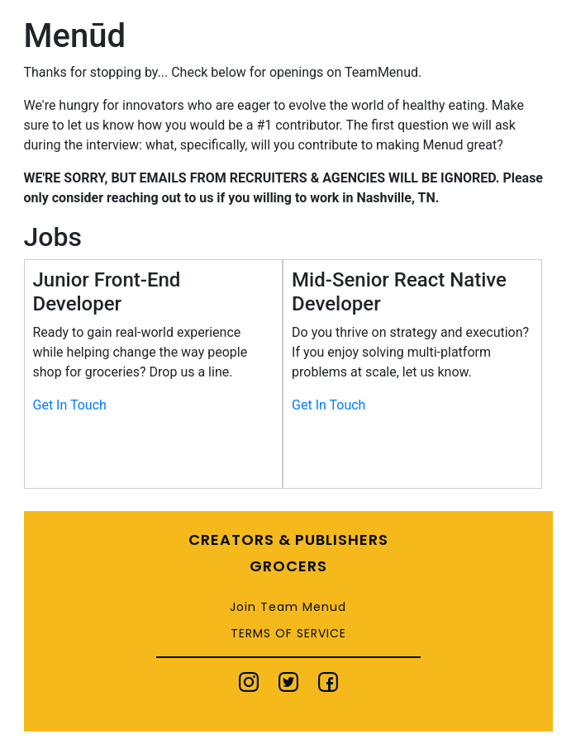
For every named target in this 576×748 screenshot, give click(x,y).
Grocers (288, 566)
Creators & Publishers (288, 539)
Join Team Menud (288, 607)
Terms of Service (288, 633)
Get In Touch (70, 405)
